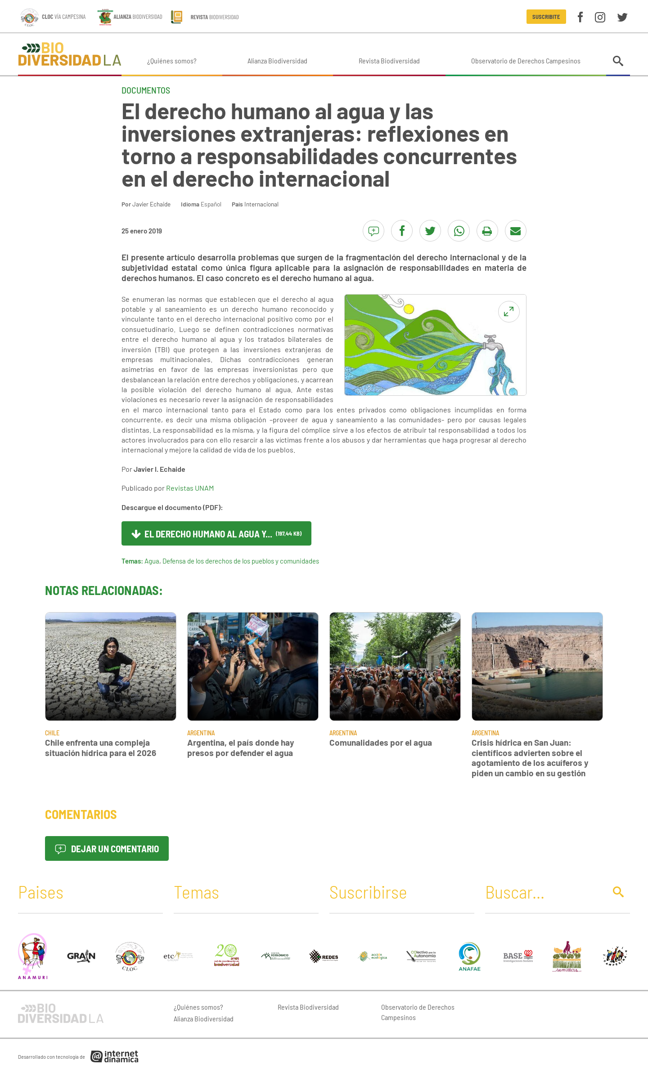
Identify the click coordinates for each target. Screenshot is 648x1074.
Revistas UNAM (190, 487)
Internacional (261, 204)
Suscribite (546, 16)
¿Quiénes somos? (172, 60)
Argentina (201, 733)
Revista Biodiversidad (389, 60)
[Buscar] (543, 891)
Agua (151, 561)
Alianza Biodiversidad (277, 60)
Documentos (146, 90)
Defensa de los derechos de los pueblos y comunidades (240, 561)
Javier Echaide (151, 204)
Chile (52, 733)
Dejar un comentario (107, 848)
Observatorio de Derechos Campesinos (525, 60)
